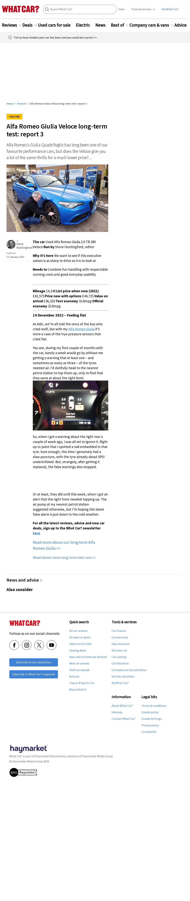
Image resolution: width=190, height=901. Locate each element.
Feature (21, 103)
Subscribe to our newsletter (33, 662)
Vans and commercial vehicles (88, 657)
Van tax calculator (123, 676)
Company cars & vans (151, 25)
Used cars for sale (56, 25)
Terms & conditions (153, 706)
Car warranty (120, 637)
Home (10, 103)
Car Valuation (120, 663)
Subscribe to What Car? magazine (33, 674)
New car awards (79, 663)
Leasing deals (77, 650)
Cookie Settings (151, 719)
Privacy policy (150, 725)
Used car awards (79, 670)
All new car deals (80, 637)
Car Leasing (119, 657)
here (36, 533)
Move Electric (77, 689)
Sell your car (119, 650)
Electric (85, 25)
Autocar (74, 676)
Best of (120, 25)
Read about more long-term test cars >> (64, 557)
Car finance (119, 631)
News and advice (24, 580)
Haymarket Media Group (97, 756)
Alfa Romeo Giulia (81, 329)
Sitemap (117, 712)
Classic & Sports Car (81, 683)
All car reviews (78, 631)
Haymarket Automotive (50, 756)
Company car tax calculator (129, 670)
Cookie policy (149, 712)
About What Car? (122, 706)
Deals (29, 25)
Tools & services (141, 9)
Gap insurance (120, 644)
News (102, 25)
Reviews (11, 25)
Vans (122, 9)
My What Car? (170, 9)
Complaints (148, 732)
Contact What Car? (124, 719)
